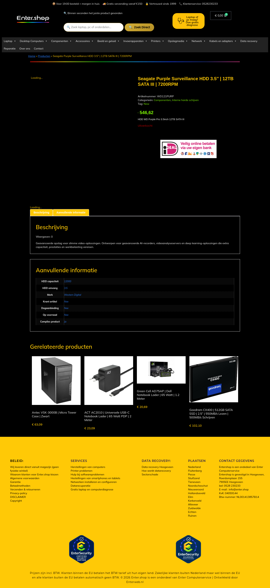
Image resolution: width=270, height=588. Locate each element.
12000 (67, 281)
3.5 (66, 288)
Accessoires (85, 41)
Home (31, 56)
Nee (66, 301)
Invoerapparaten (135, 41)
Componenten (61, 41)
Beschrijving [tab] (41, 212)
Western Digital (72, 294)
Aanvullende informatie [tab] (71, 212)
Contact (38, 48)
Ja (65, 321)
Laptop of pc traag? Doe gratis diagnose (188, 21)
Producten (44, 56)
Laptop (10, 41)
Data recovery (248, 41)
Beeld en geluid (108, 41)
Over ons (24, 48)
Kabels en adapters (223, 41)
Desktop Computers (33, 41)
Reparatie (10, 48)
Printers (157, 41)
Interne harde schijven (185, 100)
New (146, 103)
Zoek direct (142, 27)
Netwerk (199, 41)
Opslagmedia (178, 41)
